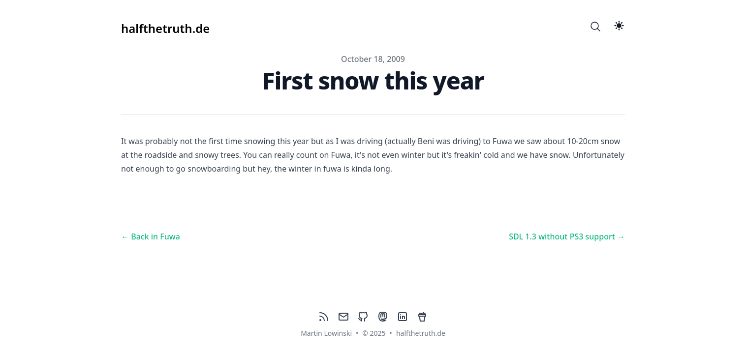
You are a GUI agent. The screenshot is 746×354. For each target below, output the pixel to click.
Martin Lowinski (326, 333)
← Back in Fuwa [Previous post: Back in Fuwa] (150, 236)
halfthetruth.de (420, 333)
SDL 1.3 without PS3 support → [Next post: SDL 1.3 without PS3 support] (567, 236)
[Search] (595, 26)
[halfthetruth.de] (165, 26)
